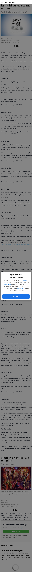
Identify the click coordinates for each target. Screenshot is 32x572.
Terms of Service (24, 280)
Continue (16, 296)
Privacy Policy (7, 284)
